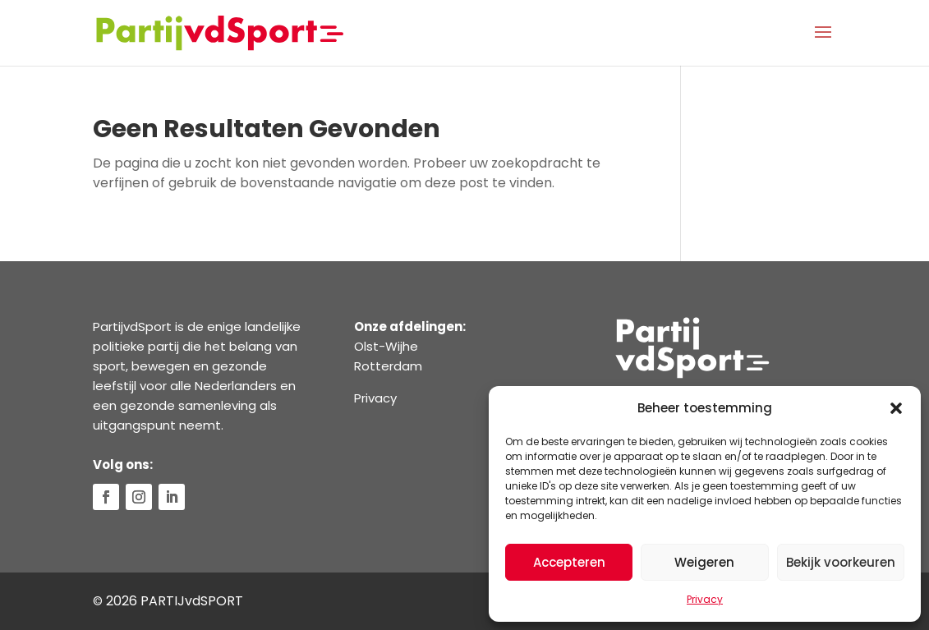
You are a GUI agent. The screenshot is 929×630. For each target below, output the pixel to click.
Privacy (705, 599)
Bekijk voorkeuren (840, 562)
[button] (896, 408)
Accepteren (569, 562)
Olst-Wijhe (386, 346)
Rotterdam (388, 366)
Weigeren (704, 562)
